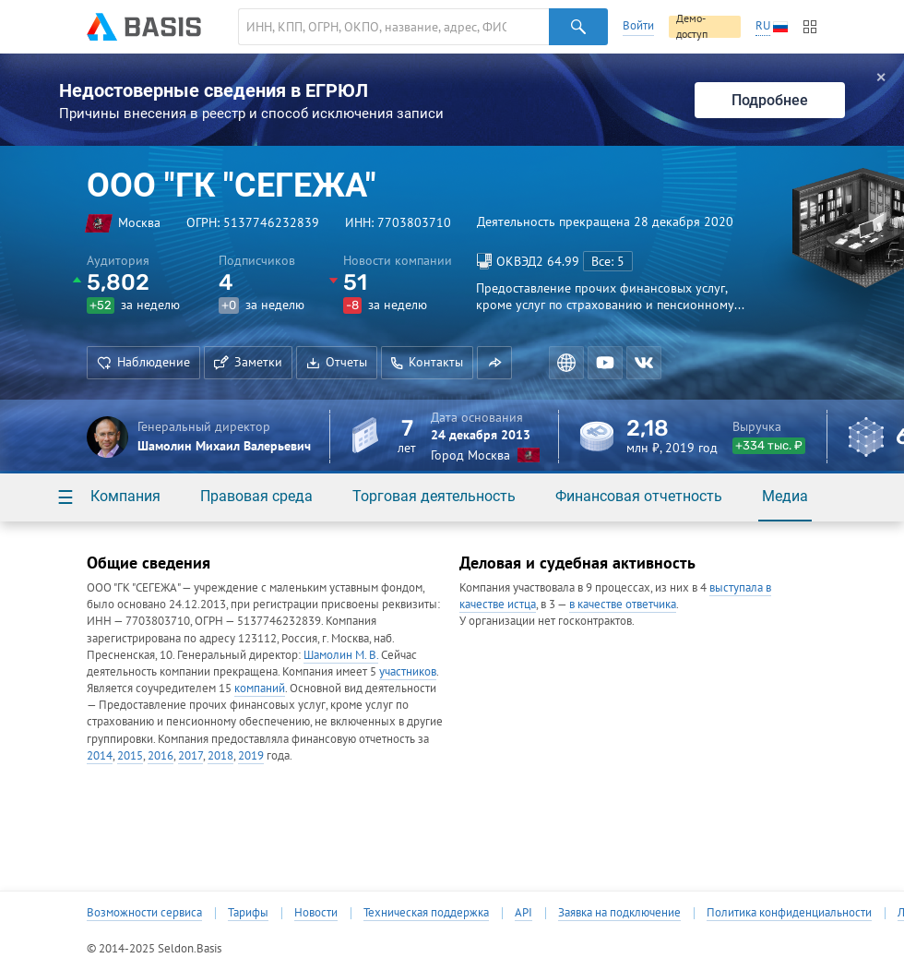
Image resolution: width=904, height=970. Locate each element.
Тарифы (248, 912)
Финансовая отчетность (638, 496)
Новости (316, 912)
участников (407, 671)
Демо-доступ (692, 27)
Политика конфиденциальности (789, 912)
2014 (100, 755)
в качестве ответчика (622, 604)
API (523, 912)
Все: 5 (607, 261)
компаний (259, 688)
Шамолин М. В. (340, 655)
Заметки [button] (248, 361)
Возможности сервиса (144, 912)
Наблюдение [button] (143, 361)
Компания (125, 496)
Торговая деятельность (434, 496)
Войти (638, 25)
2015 (130, 755)
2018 (220, 755)
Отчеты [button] (336, 361)
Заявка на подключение (619, 912)
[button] (494, 362)
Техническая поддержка (426, 912)
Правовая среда (256, 496)
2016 (160, 755)
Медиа (785, 496)
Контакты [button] (427, 361)
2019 (251, 755)
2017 (190, 755)
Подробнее (770, 100)
